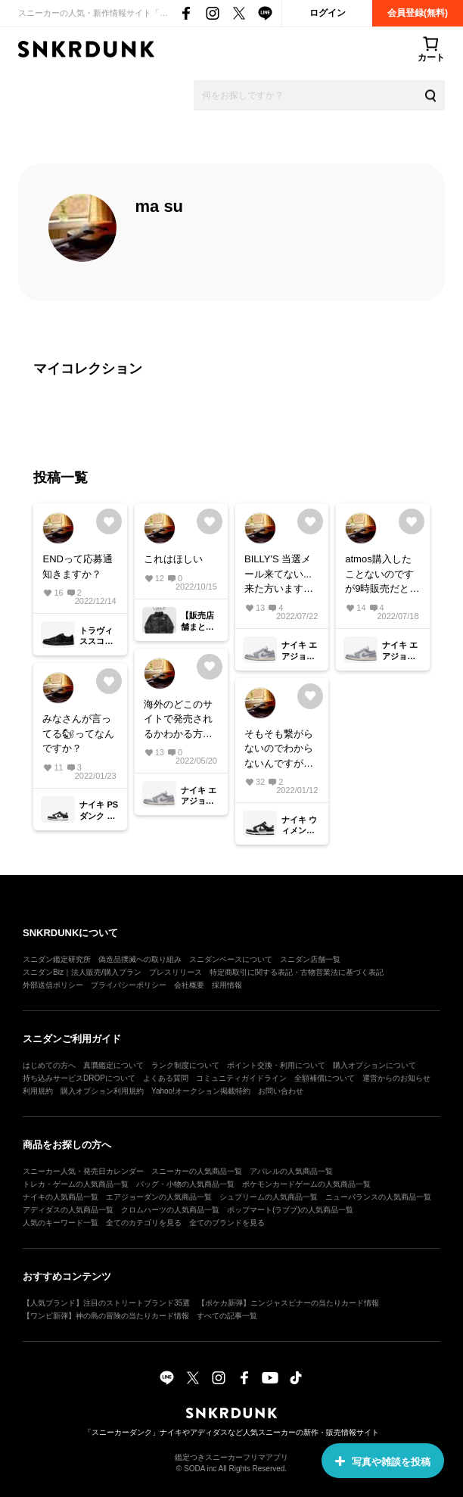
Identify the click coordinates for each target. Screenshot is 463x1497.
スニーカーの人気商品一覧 (196, 1171)
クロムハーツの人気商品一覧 (170, 1210)
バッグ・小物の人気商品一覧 (185, 1184)
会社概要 (189, 985)
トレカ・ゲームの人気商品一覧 (76, 1184)
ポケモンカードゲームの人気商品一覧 (306, 1184)
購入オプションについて (374, 1065)
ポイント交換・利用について (276, 1065)
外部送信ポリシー (53, 985)
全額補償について (324, 1078)
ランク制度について (185, 1065)
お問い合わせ (280, 1091)
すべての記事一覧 (227, 1316)
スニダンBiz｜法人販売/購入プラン (82, 972)
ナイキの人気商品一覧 (60, 1197)
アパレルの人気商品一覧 (291, 1171)
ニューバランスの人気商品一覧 (378, 1197)
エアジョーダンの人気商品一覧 (159, 1197)
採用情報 (227, 985)
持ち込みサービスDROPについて (79, 1078)
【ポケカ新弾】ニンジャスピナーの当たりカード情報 (288, 1303)
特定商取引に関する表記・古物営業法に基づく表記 (297, 972)
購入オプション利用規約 (102, 1091)
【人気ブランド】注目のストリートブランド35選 (106, 1303)
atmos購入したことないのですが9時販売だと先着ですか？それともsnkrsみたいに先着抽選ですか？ (382, 574)
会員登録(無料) (417, 13)
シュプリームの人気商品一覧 (268, 1197)
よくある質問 (165, 1078)
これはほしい (173, 559)
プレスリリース (175, 972)
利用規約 (38, 1091)
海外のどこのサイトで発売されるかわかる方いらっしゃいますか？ (178, 720)
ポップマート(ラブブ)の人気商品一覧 (290, 1210)
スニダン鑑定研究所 (57, 959)
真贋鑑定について (113, 1065)
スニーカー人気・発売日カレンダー (83, 1171)
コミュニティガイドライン (241, 1078)
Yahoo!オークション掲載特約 (200, 1091)
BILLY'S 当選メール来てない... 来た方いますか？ (278, 574)
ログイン (327, 13)
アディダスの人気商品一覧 (68, 1210)
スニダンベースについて (230, 959)
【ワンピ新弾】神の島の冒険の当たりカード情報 (106, 1316)
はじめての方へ (49, 1065)
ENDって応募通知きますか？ (77, 566)
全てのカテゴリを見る (144, 1222)
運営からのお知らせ (396, 1078)
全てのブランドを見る (227, 1222)
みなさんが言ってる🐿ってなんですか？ (78, 733)
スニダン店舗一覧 (310, 959)
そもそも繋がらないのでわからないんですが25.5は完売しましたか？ (278, 749)
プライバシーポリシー (128, 985)
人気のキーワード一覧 (60, 1222)
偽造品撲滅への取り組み (140, 959)
